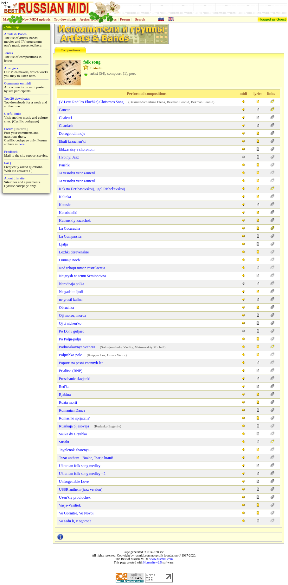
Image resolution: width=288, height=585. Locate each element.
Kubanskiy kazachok (75, 220)
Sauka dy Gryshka (73, 434)
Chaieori (65, 117)
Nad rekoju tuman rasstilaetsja (82, 268)
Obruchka (66, 307)
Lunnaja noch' (69, 260)
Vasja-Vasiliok (70, 505)
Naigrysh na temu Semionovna (82, 276)
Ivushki (64, 165)
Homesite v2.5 (152, 562)
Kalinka (65, 197)
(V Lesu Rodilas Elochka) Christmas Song (91, 102)
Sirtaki (64, 442)
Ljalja (63, 244)
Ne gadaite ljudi (71, 291)
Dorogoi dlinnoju (72, 133)
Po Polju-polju (70, 339)
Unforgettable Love (74, 481)
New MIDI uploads (36, 19)
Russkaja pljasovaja (74, 426)
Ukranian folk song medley (79, 466)
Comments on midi (17, 83)
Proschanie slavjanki (74, 379)
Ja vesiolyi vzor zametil (77, 173)
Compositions (70, 50)
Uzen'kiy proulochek (75, 497)
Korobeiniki (68, 212)
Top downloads (65, 19)
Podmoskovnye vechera (77, 347)
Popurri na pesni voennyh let (81, 363)
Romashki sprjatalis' (74, 418)
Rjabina (65, 394)
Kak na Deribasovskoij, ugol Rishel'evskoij (92, 189)
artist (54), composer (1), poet (113, 73)
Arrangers (11, 68)
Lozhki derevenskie (74, 252)
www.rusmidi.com (161, 559)
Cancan (64, 110)
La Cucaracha (69, 228)
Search (140, 19)
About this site (14, 178)
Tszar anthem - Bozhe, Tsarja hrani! (86, 458)
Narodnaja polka (71, 284)
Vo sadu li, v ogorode (75, 521)
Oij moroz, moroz (72, 315)
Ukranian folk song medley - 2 (82, 473)
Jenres (8, 53)
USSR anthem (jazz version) (80, 489)
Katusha (65, 204)
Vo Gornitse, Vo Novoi (76, 513)
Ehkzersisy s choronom (76, 149)
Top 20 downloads (17, 98)
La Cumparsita (70, 236)
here (21, 144)
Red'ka (64, 386)
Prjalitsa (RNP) (70, 371)
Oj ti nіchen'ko (70, 323)
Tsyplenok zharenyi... (75, 450)
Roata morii (68, 402)
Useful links (12, 113)
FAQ (7, 163)
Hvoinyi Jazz (69, 157)
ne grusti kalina (70, 299)
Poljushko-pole (70, 355)
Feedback (10, 151)
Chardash (66, 125)
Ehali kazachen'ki (72, 141)
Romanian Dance (72, 410)
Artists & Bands (15, 34)
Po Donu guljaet (71, 331)
